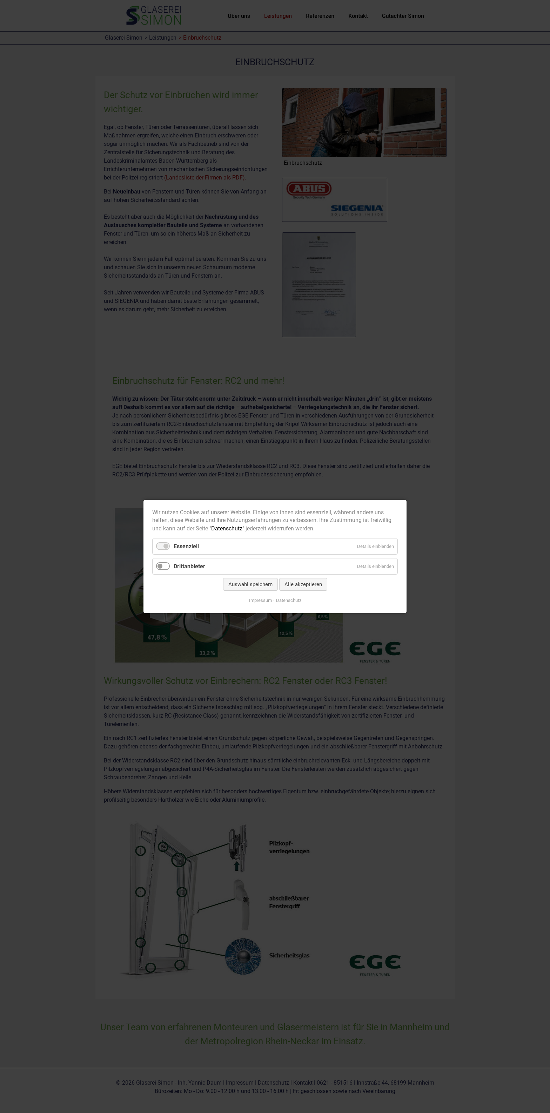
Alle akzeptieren (303, 584)
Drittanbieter (189, 566)
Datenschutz (226, 528)
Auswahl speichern (250, 584)
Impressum (260, 600)
